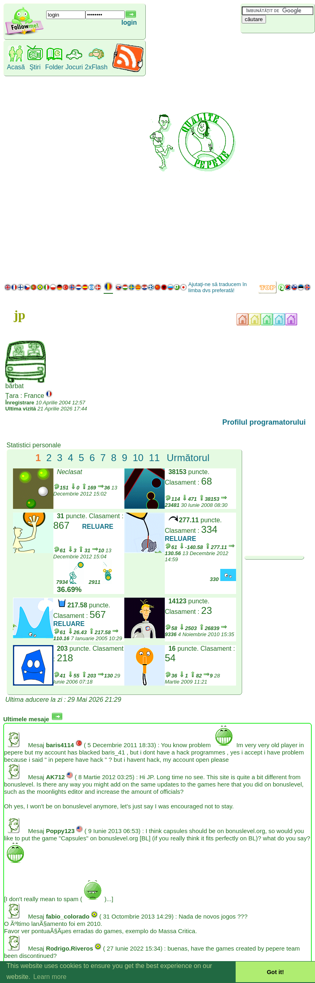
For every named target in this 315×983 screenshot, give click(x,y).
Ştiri (35, 67)
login (129, 22)
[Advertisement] (276, 156)
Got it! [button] (275, 972)
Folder (54, 67)
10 (138, 457)
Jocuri (74, 67)
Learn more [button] (49, 976)
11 (154, 457)
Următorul (188, 457)
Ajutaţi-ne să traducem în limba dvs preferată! (217, 287)
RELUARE (97, 526)
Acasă (16, 67)
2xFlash (96, 67)
